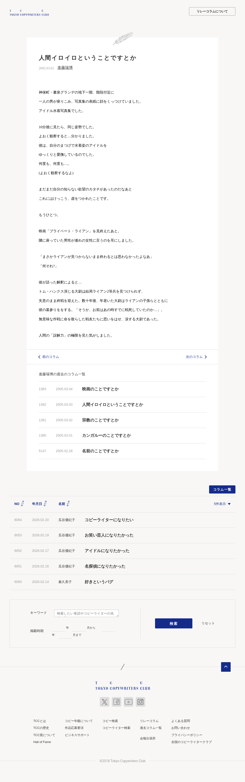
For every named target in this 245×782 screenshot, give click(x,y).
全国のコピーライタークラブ (191, 741)
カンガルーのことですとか (106, 435)
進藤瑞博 (65, 67)
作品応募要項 (74, 727)
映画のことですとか (100, 388)
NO (19, 503)
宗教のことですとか (100, 419)
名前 (64, 503)
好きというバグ (99, 581)
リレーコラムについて (212, 11)
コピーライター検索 (116, 727)
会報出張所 (148, 737)
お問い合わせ (180, 727)
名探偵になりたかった (105, 565)
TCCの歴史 (41, 727)
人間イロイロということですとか (112, 404)
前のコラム (50, 356)
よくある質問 (180, 720)
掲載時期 (37, 630)
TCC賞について (44, 734)
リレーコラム (149, 720)
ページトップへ (226, 666)
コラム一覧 (222, 489)
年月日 (39, 503)
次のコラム (194, 356)
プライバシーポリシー (186, 734)
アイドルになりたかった (107, 550)
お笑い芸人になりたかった (109, 534)
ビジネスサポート (77, 734)
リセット (208, 623)
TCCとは (39, 720)
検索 (174, 623)
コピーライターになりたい (109, 519)
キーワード (38, 612)
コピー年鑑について (79, 720)
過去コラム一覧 (151, 727)
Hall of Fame (42, 741)
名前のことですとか (100, 450)
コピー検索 (110, 720)
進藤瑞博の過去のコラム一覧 (62, 373)
